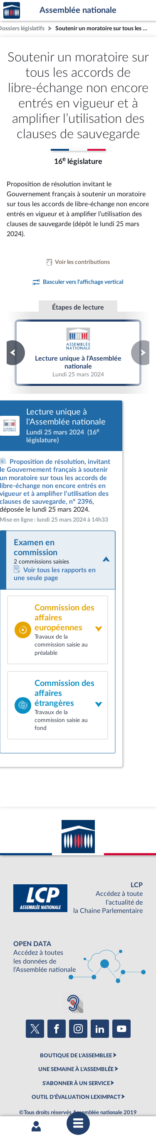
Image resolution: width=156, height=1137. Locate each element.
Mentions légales (30, 1083)
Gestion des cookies (120, 1090)
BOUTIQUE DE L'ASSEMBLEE (76, 1019)
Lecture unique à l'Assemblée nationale (78, 352)
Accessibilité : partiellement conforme (99, 1083)
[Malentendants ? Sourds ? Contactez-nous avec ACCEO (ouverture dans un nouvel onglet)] (73, 967)
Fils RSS (83, 1090)
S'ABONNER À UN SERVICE (76, 1047)
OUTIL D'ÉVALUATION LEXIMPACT (76, 1061)
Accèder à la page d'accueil (11, 10)
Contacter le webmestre (42, 1090)
